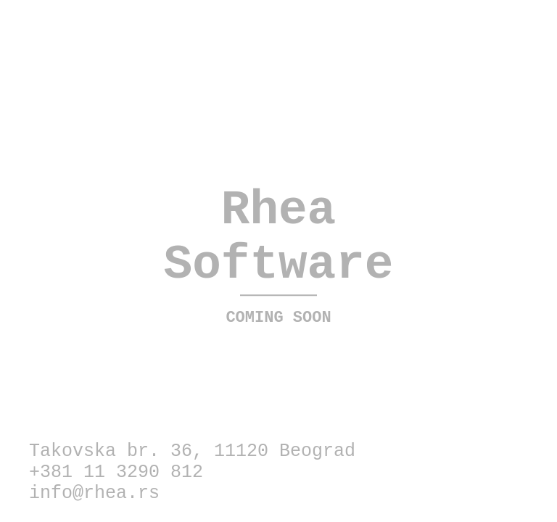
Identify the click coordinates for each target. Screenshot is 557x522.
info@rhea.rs (94, 493)
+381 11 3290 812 (116, 472)
